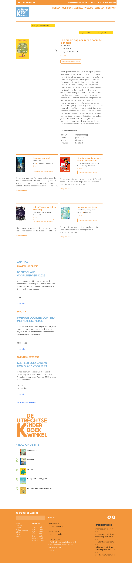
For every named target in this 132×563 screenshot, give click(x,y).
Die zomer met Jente (87, 207)
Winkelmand (74, 3)
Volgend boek (85, 32)
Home (18, 523)
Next (56, 51)
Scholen (99, 8)
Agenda (78, 8)
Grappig (83, 166)
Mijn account (89, 3)
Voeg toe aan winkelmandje (71, 61)
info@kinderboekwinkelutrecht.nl (62, 542)
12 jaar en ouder (38, 538)
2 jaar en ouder (37, 529)
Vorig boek (102, 32)
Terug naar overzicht (40, 25)
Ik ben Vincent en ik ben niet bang (44, 208)
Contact (111, 8)
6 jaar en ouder (37, 534)
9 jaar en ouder (37, 536)
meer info (21, 303)
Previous (18, 51)
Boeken (56, 8)
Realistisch (73, 51)
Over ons (67, 8)
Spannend (40, 163)
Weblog (88, 8)
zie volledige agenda (26, 402)
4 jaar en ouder (37, 531)
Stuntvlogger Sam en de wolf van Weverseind (89, 159)
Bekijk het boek (21, 190)
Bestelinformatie (107, 3)
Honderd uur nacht (42, 158)
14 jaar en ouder (38, 540)
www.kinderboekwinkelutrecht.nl (62, 544)
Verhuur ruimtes (22, 530)
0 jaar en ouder (37, 527)
